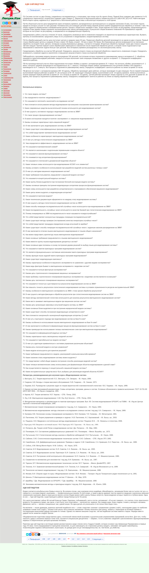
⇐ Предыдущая (34, 10)
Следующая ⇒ (57, 10)
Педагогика (7, 62)
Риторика (6, 71)
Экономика (7, 95)
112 (73, 539)
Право (5, 67)
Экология (6, 93)
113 (78, 539)
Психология (7, 69)
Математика (7, 51)
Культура (6, 45)
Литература (7, 47)
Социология (7, 73)
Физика (5, 82)
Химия (5, 88)
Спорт (5, 75)
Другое (5, 38)
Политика (6, 64)
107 (48, 539)
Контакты (85, 546)
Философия (7, 84)
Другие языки (7, 36)
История (6, 43)
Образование (7, 58)
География (6, 34)
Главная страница (66, 546)
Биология (6, 32)
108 (54, 539)
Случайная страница (76, 546)
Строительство (8, 77)
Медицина (6, 54)
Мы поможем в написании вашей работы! (90, 533)
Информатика (8, 41)
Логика (5, 49)
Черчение (6, 90)
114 (83, 539)
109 (59, 539)
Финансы (6, 86)
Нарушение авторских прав (111, 533)
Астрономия (7, 30)
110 (64, 539)
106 (43, 539)
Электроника (7, 97)
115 (88, 539)
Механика (6, 56)
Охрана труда (7, 60)
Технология (7, 80)
